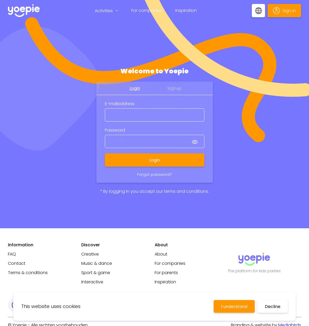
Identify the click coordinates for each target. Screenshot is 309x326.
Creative (90, 254)
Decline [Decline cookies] (272, 306)
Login (134, 88)
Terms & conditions (28, 273)
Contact (16, 263)
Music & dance (96, 263)
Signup (174, 88)
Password (115, 130)
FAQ (12, 254)
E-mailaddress (120, 104)
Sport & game (95, 273)
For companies (146, 10)
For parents (166, 273)
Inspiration (186, 10)
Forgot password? (154, 174)
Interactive (92, 282)
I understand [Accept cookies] (234, 306)
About (161, 254)
